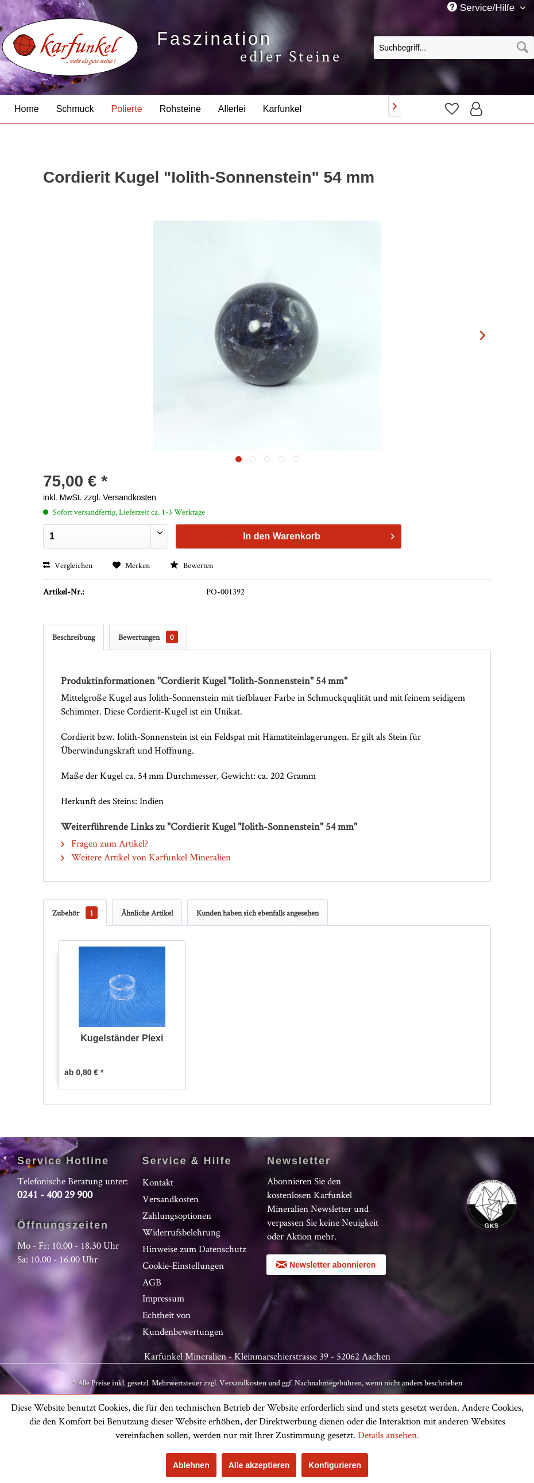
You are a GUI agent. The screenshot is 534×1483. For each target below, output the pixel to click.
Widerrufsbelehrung (181, 1232)
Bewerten (191, 565)
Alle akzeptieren (259, 1465)
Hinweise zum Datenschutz (194, 1248)
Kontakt (157, 1182)
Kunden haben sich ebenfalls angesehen (257, 912)
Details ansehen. (388, 1434)
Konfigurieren (334, 1465)
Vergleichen (67, 565)
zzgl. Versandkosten (120, 497)
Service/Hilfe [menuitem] (482, 7)
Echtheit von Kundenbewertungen (182, 1323)
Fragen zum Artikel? (104, 843)
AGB (151, 1282)
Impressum (163, 1298)
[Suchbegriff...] (454, 47)
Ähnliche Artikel (147, 912)
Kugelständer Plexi (121, 1038)
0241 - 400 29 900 (54, 1194)
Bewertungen (148, 637)
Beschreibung (73, 637)
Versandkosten (170, 1198)
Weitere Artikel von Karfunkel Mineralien (146, 857)
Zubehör (75, 912)
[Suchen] (522, 47)
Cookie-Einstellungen (183, 1265)
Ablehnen (191, 1465)
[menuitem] (454, 47)
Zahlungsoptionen (176, 1215)
